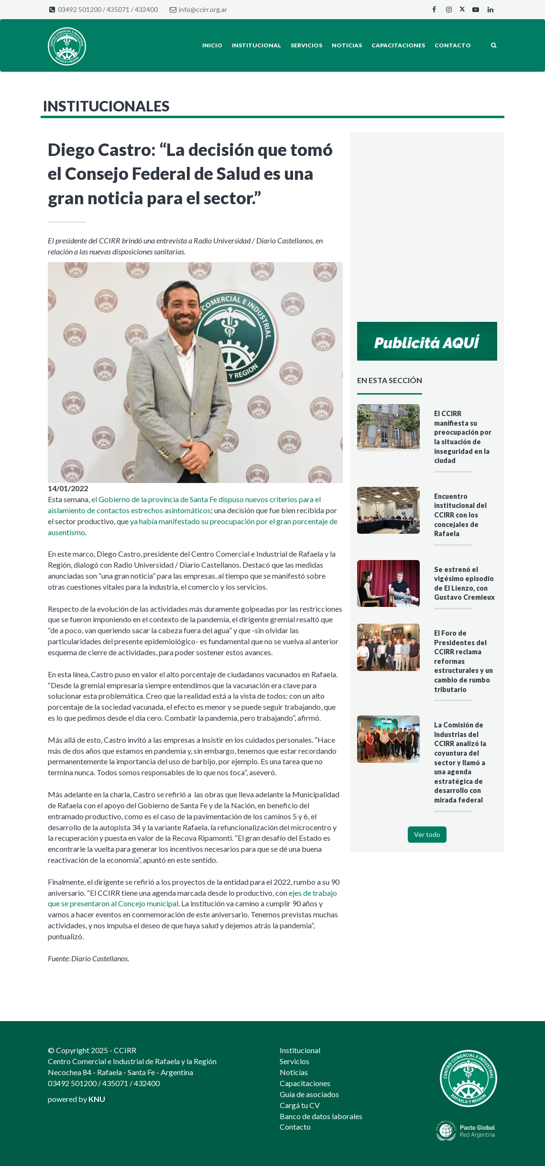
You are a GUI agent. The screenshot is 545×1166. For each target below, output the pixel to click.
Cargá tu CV (300, 1105)
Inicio (212, 45)
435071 (118, 9)
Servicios (306, 45)
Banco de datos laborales (321, 1116)
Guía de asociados (309, 1094)
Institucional (256, 45)
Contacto (453, 45)
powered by (76, 1098)
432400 (146, 9)
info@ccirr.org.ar (203, 9)
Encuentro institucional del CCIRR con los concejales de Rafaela (460, 515)
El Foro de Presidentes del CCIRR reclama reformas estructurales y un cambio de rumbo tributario (463, 661)
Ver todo (427, 834)
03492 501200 (79, 9)
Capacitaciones (398, 45)
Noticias (347, 45)
